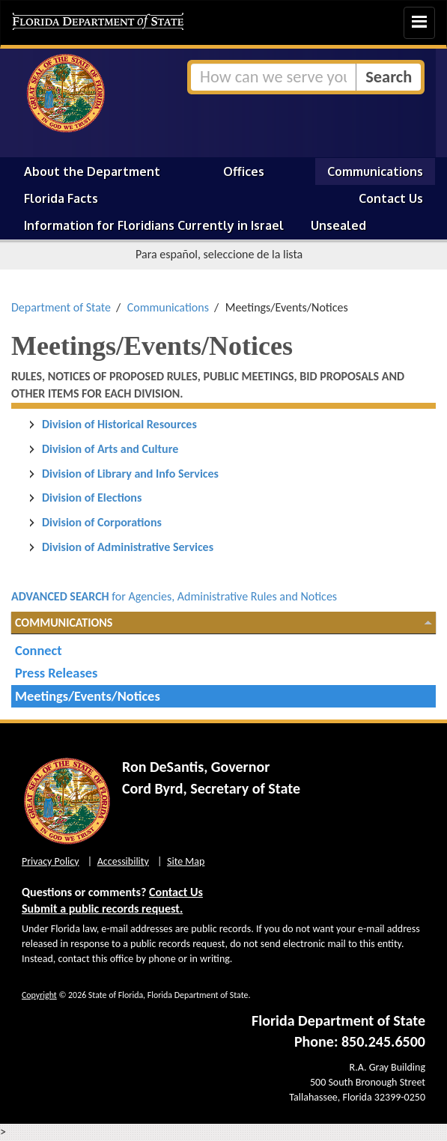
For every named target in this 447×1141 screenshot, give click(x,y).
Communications (375, 171)
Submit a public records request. (102, 908)
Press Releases (56, 672)
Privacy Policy (50, 861)
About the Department (92, 171)
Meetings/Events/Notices (87, 696)
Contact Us (391, 198)
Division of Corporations (102, 522)
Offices (243, 171)
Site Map (185, 861)
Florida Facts (61, 198)
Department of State (61, 307)
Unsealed (338, 225)
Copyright (39, 995)
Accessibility (123, 861)
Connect (38, 650)
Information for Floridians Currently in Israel (154, 225)
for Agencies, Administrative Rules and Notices (174, 596)
